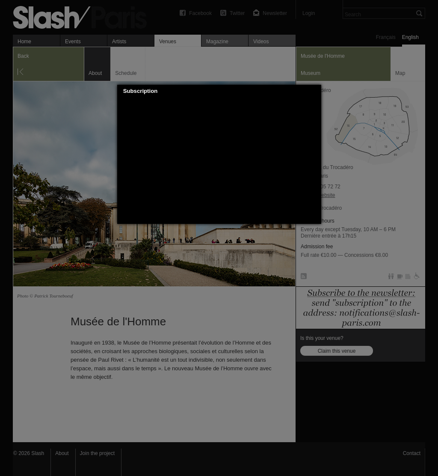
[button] (314, 91)
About (61, 453)
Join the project (97, 453)
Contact (411, 453)
